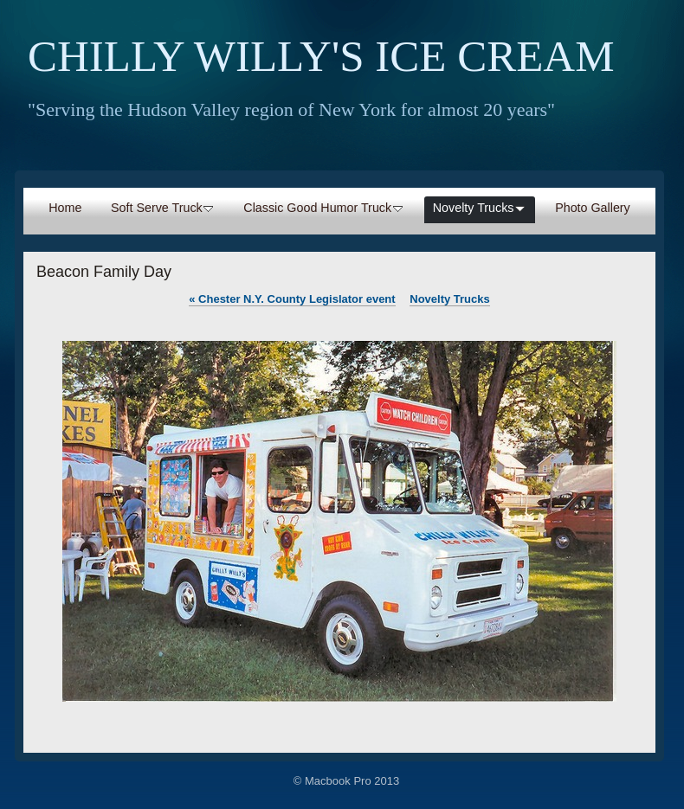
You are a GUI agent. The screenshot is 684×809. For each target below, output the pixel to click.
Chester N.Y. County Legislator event (292, 298)
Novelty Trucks (450, 298)
